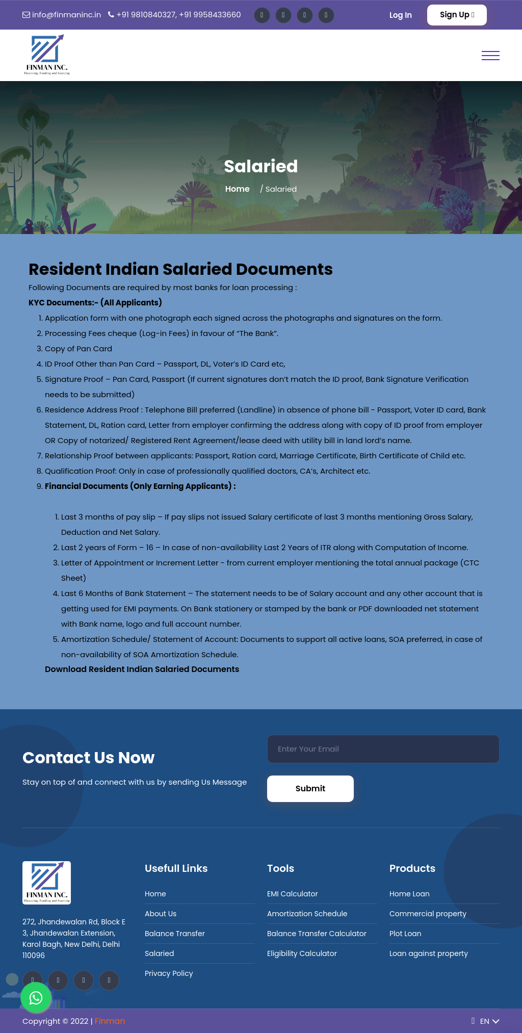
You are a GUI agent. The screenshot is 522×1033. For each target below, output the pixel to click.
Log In (400, 15)
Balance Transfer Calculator (317, 933)
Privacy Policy (169, 973)
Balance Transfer (175, 933)
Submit (311, 788)
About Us (160, 914)
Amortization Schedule (307, 914)
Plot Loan (405, 933)
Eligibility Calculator (302, 953)
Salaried (159, 953)
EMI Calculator (292, 894)
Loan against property (428, 953)
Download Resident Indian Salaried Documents (142, 669)
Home (237, 189)
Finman (110, 1021)
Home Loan (409, 894)
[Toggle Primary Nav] (491, 55)
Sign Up (457, 14)
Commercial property (427, 914)
